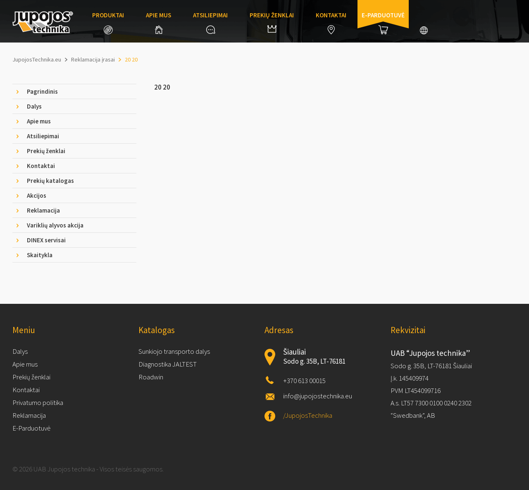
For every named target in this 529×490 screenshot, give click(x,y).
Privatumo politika (37, 402)
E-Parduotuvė (31, 428)
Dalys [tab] (34, 106)
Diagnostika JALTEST (167, 364)
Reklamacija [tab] (43, 210)
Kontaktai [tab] (41, 166)
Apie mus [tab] (39, 121)
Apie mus (158, 22)
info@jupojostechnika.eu (317, 395)
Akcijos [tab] (36, 195)
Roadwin (150, 376)
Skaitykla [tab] (39, 255)
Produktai (108, 22)
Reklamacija (29, 415)
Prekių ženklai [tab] (46, 151)
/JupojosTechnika (307, 415)
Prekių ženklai (272, 22)
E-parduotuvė (383, 22)
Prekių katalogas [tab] (50, 181)
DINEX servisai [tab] (46, 240)
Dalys (20, 351)
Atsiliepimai (210, 22)
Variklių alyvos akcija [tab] (55, 225)
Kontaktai (331, 22)
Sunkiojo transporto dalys (174, 351)
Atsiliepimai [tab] (43, 136)
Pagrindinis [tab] (42, 91)
